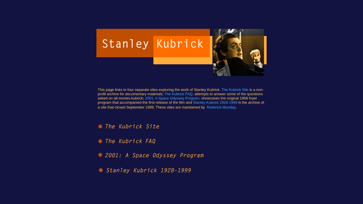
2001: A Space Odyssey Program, (172, 98)
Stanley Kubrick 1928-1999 (215, 102)
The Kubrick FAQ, (179, 94)
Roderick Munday (221, 107)
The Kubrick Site (234, 90)
